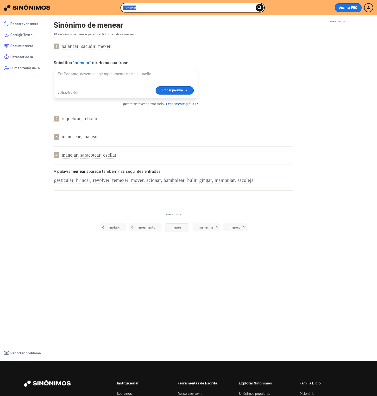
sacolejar (246, 180)
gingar (205, 180)
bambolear (174, 180)
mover (137, 180)
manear (90, 136)
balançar (70, 46)
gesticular (64, 180)
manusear (71, 136)
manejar (70, 155)
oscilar (109, 155)
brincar (83, 180)
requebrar (71, 118)
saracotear (90, 155)
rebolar (90, 118)
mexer (104, 46)
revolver (101, 180)
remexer (120, 180)
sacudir (88, 46)
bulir (192, 180)
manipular (225, 180)
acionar (153, 180)
